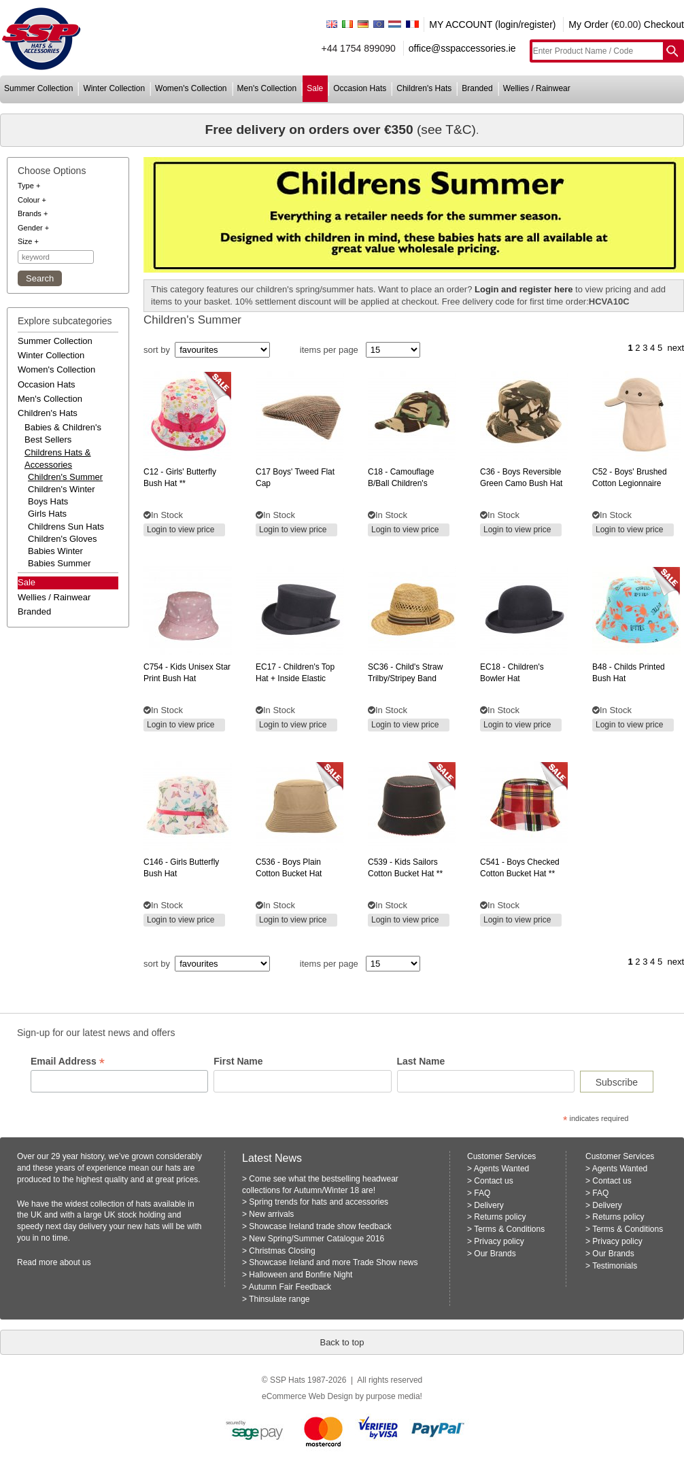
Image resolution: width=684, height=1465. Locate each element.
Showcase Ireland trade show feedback (320, 1226)
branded (477, 88)
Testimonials (614, 1266)
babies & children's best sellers (62, 433)
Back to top (342, 1342)
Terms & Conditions (509, 1229)
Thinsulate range (279, 1299)
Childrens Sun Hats (66, 526)
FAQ (482, 1193)
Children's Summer (65, 477)
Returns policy (500, 1217)
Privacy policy (499, 1241)
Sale (26, 582)
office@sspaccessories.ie (462, 48)
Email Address (68, 1061)
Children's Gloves (62, 539)
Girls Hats (47, 514)
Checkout (664, 24)
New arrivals (271, 1214)
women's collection (190, 88)
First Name (237, 1061)
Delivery (488, 1205)
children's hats (423, 88)
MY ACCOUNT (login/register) (492, 24)
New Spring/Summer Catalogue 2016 (316, 1238)
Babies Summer (59, 563)
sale (315, 88)
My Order (588, 24)
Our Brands (494, 1253)
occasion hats (359, 88)
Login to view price (180, 529)
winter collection (114, 88)
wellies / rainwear (536, 88)
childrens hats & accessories (57, 458)
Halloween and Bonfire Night (300, 1274)
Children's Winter (61, 489)
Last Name (421, 1061)
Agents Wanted (502, 1168)
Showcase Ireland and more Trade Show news (333, 1262)
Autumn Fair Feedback (290, 1287)
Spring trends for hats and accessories (318, 1202)
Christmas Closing (282, 1251)
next (675, 348)
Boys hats (48, 501)
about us (75, 1262)
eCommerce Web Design (307, 1396)
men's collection (267, 88)
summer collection (38, 88)
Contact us (493, 1181)
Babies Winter (55, 551)
